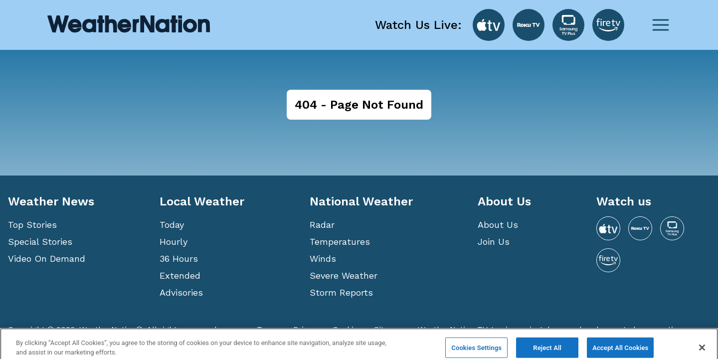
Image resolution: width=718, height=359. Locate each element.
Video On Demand (46, 258)
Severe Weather (343, 275)
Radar (322, 224)
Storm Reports (341, 292)
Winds (323, 258)
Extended (180, 275)
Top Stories (32, 224)
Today (172, 224)
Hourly (173, 241)
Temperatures (340, 241)
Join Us (494, 241)
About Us (498, 224)
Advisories (181, 292)
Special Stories (40, 241)
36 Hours (179, 258)
